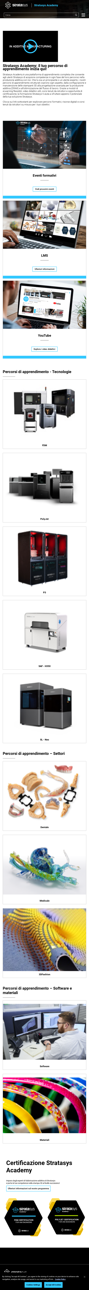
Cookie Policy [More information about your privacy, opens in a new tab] (60, 1279)
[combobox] (41, 15)
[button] (30, 46)
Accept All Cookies (53, 1285)
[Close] (85, 1277)
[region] (44, 1281)
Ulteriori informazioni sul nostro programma (28, 1188)
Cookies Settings (33, 1285)
